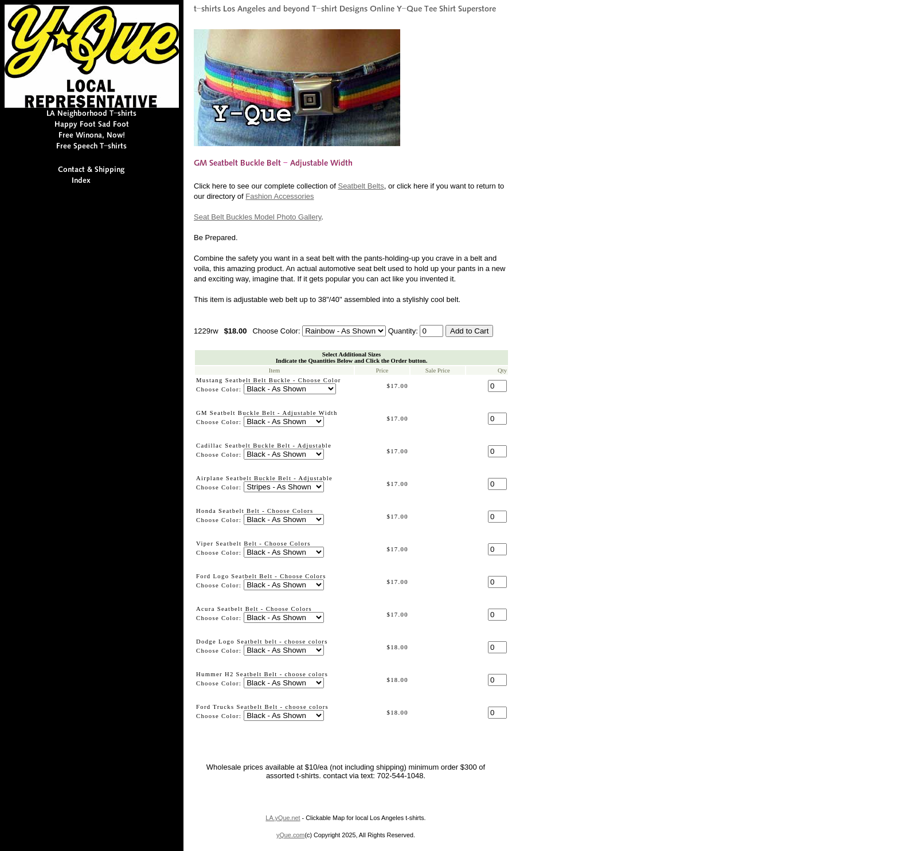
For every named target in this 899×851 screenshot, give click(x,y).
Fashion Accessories (279, 196)
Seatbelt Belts (361, 186)
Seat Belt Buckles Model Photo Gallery (257, 217)
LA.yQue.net (282, 817)
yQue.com (290, 835)
